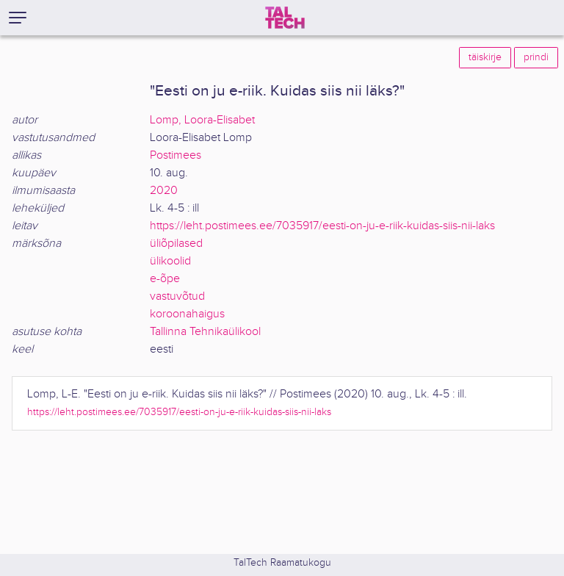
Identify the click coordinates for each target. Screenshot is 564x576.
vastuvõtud (177, 296)
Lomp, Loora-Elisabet (202, 120)
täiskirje (485, 57)
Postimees (175, 155)
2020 (164, 191)
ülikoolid (170, 261)
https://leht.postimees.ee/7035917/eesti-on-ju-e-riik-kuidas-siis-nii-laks (322, 226)
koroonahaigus (187, 314)
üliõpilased (176, 244)
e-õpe (165, 279)
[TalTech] (285, 17)
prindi (536, 57)
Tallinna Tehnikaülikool (205, 332)
